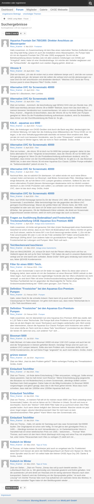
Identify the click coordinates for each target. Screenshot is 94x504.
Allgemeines (39, 358)
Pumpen (39, 126)
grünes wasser (18, 355)
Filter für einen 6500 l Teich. (25, 264)
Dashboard (7, 9)
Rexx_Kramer (16, 46)
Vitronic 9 (15, 68)
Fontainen (38, 46)
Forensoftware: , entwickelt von (47, 500)
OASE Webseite (59, 9)
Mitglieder (31, 9)
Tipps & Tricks (41, 445)
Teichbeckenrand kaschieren (26, 245)
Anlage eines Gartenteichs (45, 224)
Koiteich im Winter (20, 442)
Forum (20, 9)
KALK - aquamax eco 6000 (25, 123)
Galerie (43, 9)
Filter (38, 71)
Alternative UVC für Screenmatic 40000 (32, 87)
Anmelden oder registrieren (14, 3)
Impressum (6, 495)
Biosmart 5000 (18, 335)
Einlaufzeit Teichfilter (22, 369)
